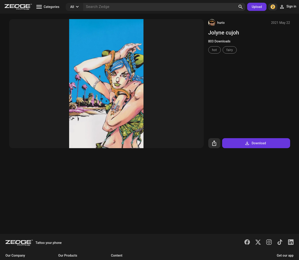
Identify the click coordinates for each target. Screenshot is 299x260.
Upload (257, 7)
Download (255, 143)
